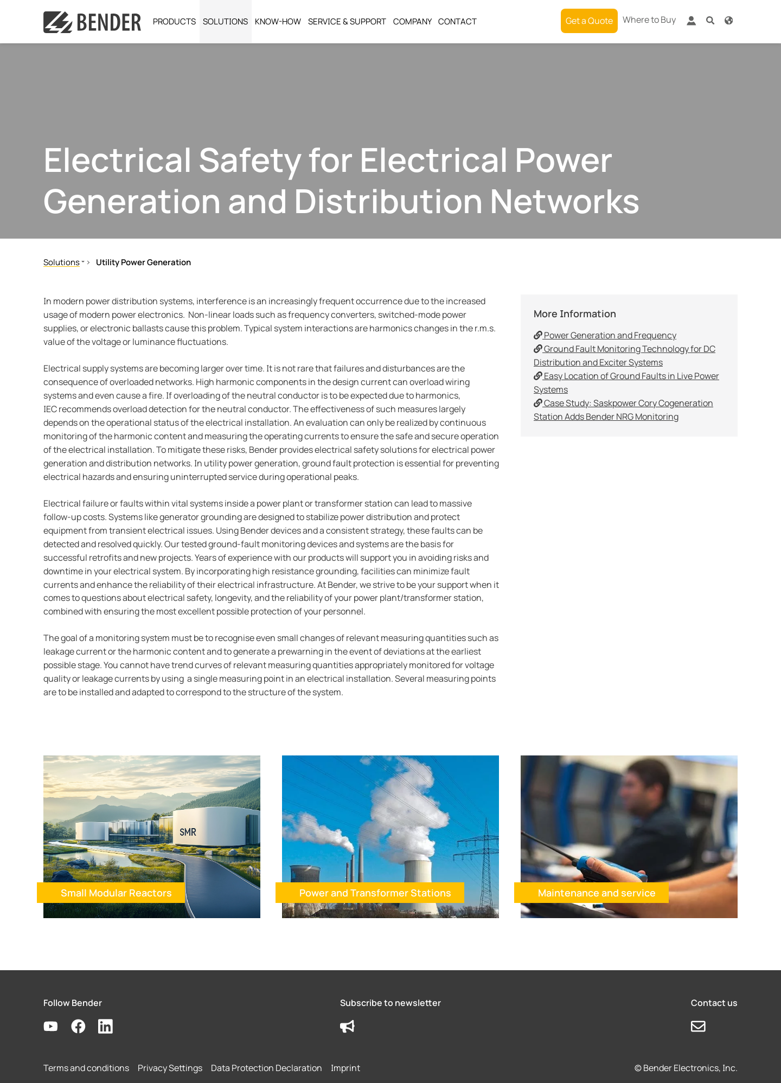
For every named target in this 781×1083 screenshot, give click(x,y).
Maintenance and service (597, 892)
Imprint (345, 1068)
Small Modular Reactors (116, 892)
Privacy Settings (170, 1068)
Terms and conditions (86, 1068)
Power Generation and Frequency (605, 335)
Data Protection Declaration (266, 1068)
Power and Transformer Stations (375, 892)
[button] (710, 20)
